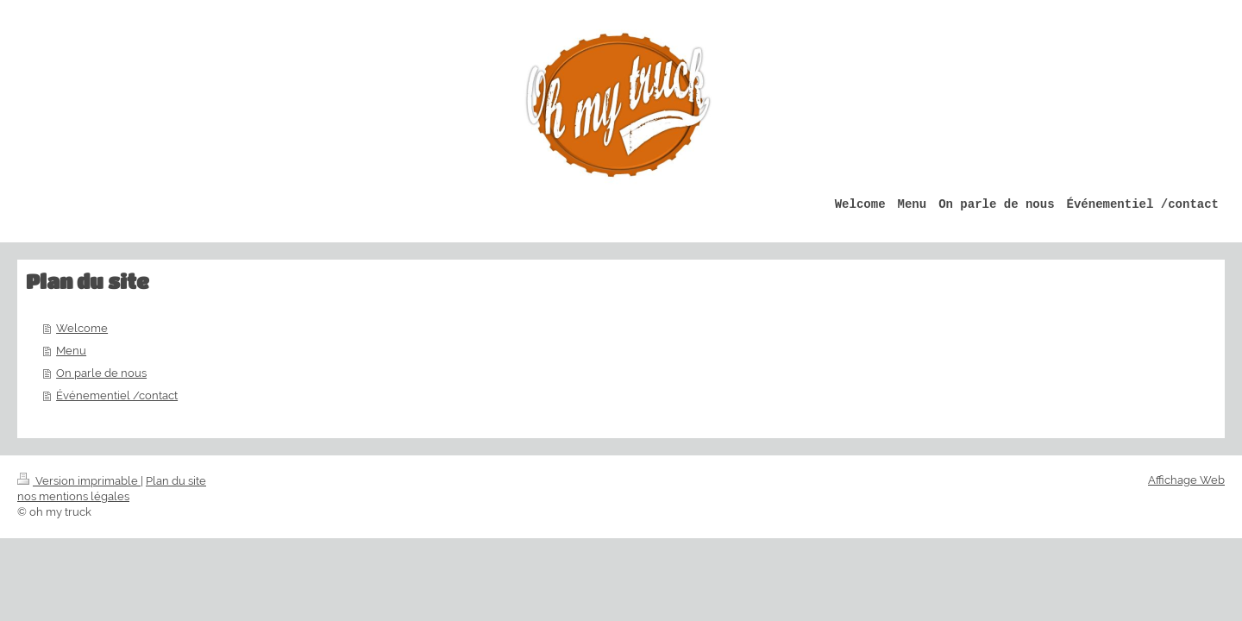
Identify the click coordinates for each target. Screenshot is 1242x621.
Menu (71, 350)
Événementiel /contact (117, 395)
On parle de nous (101, 373)
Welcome (82, 328)
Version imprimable (79, 480)
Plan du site (176, 480)
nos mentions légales (73, 496)
